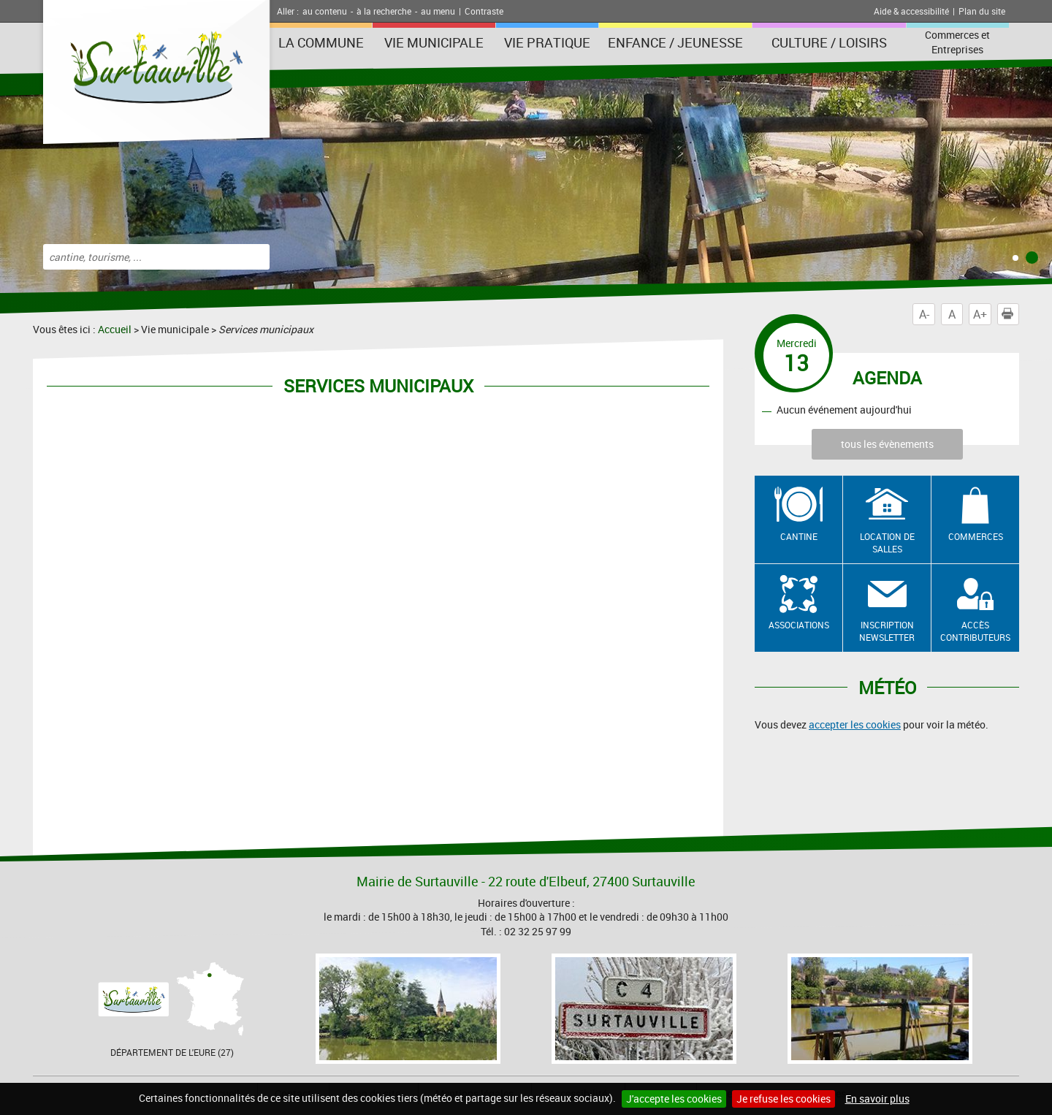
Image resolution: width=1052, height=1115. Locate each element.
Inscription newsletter (887, 631)
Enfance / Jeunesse (675, 42)
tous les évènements (887, 444)
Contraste (484, 11)
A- (924, 314)
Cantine (798, 536)
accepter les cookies (855, 724)
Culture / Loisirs (829, 42)
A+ (980, 314)
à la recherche (384, 11)
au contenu (324, 11)
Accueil (115, 329)
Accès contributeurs (975, 631)
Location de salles (887, 542)
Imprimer (1010, 314)
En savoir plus (877, 1099)
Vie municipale (434, 42)
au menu (438, 11)
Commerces (975, 536)
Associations (799, 625)
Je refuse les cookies (783, 1099)
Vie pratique (547, 42)
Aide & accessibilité (911, 11)
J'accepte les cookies (674, 1099)
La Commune (321, 42)
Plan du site (981, 11)
